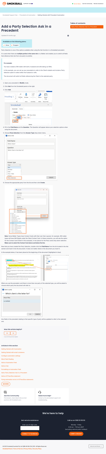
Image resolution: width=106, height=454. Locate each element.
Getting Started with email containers (12, 352)
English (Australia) (95, 446)
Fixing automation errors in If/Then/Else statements (17, 379)
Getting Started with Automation (11, 349)
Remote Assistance (98, 3)
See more (6, 384)
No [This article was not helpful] (13, 333)
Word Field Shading (7, 359)
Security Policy (37, 448)
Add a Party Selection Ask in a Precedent (14, 373)
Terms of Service (18, 448)
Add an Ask (4, 366)
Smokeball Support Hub (10, 15)
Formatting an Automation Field (11, 369)
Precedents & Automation (27, 15)
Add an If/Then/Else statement (10, 376)
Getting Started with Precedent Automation (51, 15)
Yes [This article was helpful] (7, 333)
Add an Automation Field (9, 362)
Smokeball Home (7, 448)
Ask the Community (87, 3)
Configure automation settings (10, 356)
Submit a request (76, 433)
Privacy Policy (28, 448)
